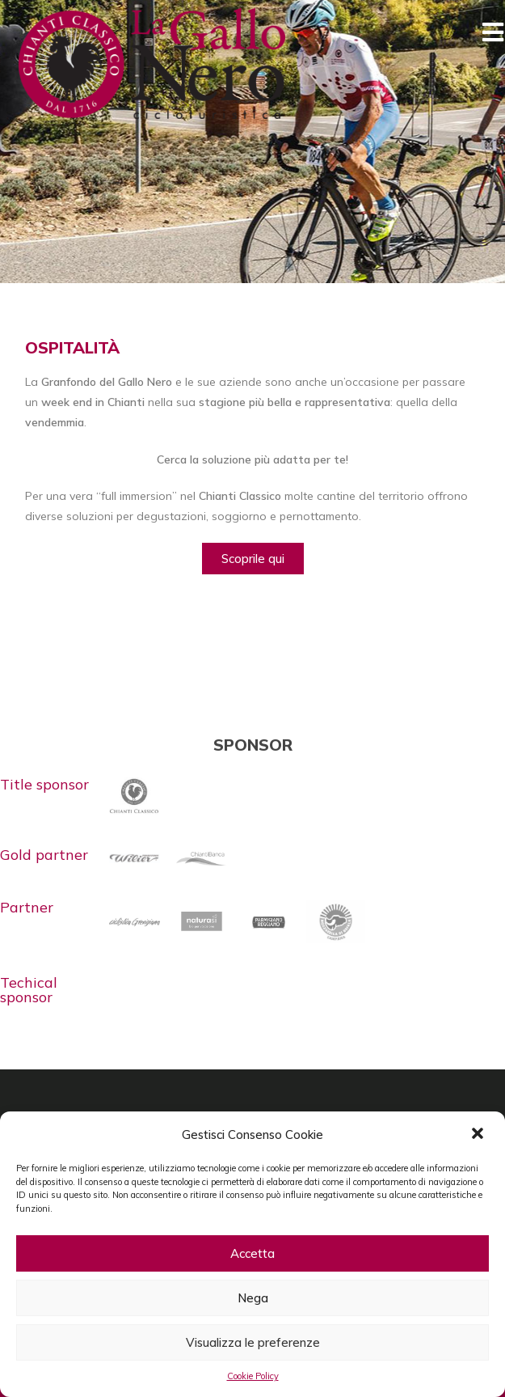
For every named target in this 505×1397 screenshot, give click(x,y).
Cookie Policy (253, 1376)
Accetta (252, 1253)
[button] (479, 1135)
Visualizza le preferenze (253, 1342)
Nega (253, 1298)
